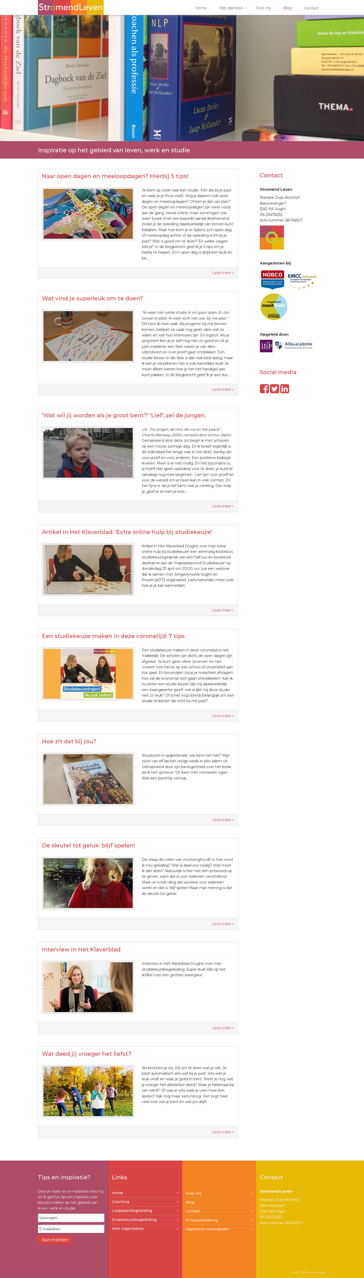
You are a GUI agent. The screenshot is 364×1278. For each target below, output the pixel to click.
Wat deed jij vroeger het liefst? (86, 1053)
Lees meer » (223, 273)
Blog (287, 8)
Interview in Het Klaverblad (81, 949)
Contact (311, 8)
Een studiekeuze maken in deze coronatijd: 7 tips (113, 636)
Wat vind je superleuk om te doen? (92, 298)
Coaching (120, 1201)
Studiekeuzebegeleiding (134, 1219)
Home (201, 8)
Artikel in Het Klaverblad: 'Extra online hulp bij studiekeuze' (127, 531)
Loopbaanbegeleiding (132, 1210)
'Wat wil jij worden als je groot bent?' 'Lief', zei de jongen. (124, 415)
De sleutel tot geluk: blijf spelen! (88, 845)
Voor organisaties (128, 1228)
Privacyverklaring (202, 1220)
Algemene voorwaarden (208, 1229)
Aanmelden (55, 1240)
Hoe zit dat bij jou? (69, 741)
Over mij (263, 8)
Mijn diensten (231, 8)
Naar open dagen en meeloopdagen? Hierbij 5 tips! (115, 176)
